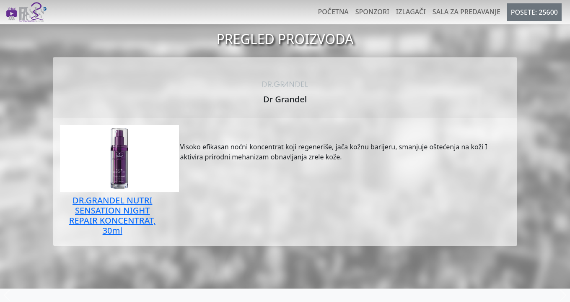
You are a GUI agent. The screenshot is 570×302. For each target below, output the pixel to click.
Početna (333, 11)
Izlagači (411, 11)
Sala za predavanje (466, 11)
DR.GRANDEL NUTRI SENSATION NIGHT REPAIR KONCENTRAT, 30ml (112, 215)
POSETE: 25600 (534, 12)
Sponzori (372, 11)
